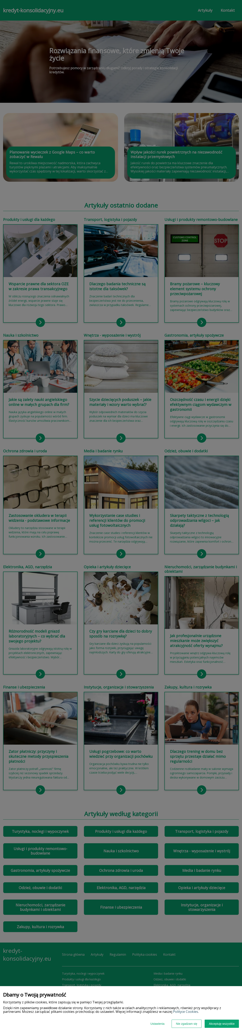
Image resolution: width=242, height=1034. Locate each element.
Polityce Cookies (185, 1011)
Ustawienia (157, 1023)
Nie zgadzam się (186, 1023)
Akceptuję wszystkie (222, 1023)
